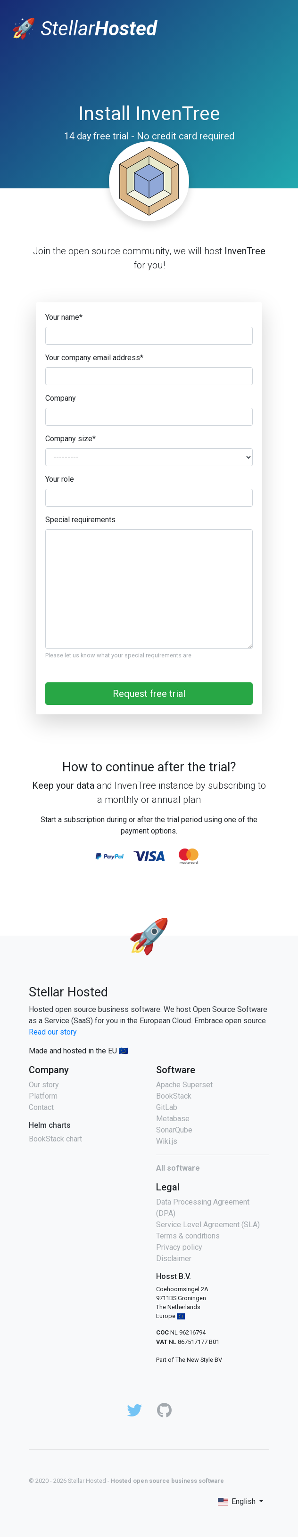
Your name (64, 317)
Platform (43, 1096)
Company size (70, 438)
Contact (41, 1107)
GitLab (166, 1107)
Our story (44, 1084)
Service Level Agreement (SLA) (208, 1224)
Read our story (53, 1031)
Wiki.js (166, 1141)
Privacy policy (179, 1247)
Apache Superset (184, 1084)
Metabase (173, 1118)
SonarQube (174, 1129)
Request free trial (149, 693)
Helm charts (50, 1125)
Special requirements (80, 519)
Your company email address (94, 357)
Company (60, 398)
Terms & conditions (188, 1235)
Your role (59, 479)
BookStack (173, 1096)
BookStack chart (55, 1138)
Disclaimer (173, 1258)
